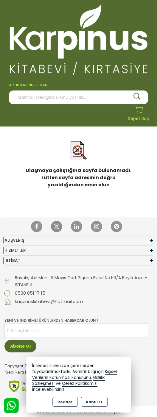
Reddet (65, 401)
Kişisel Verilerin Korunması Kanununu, (74, 374)
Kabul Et (94, 401)
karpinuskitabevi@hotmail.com (49, 301)
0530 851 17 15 (30, 293)
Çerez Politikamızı (79, 383)
